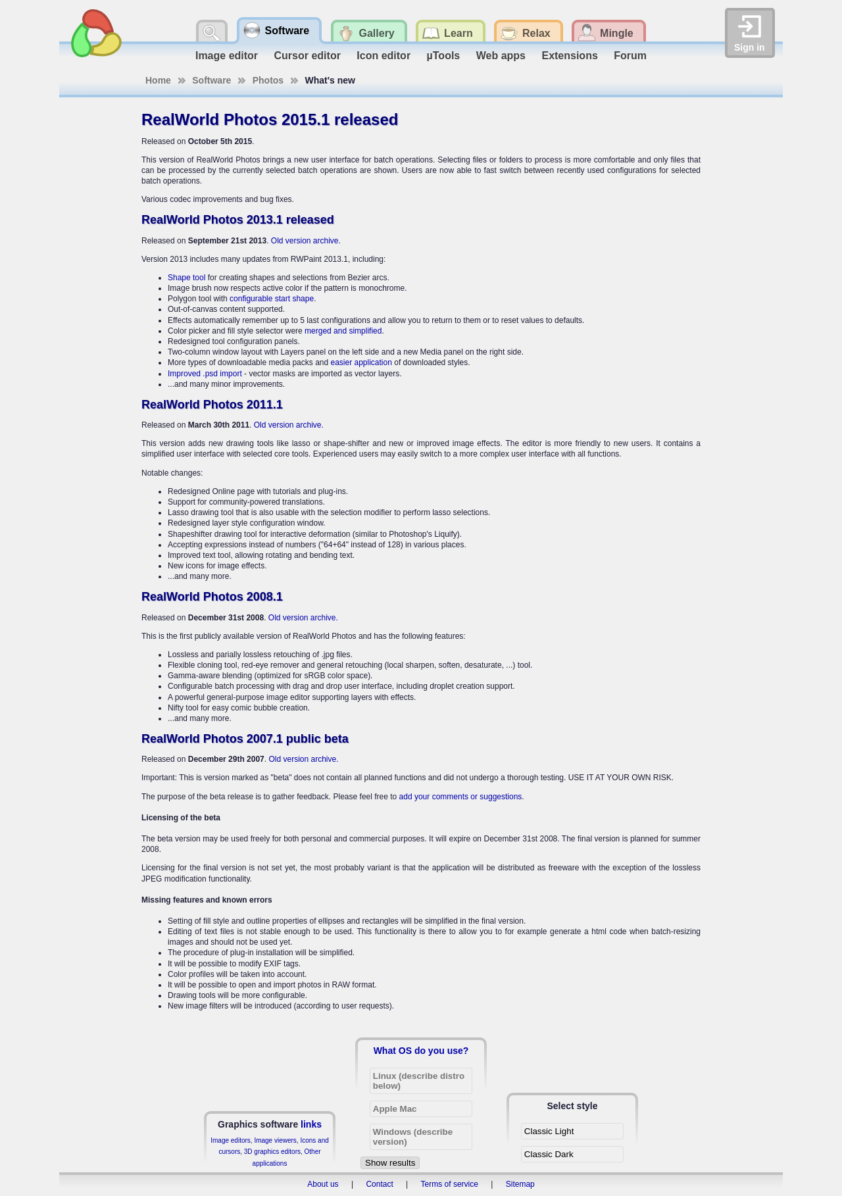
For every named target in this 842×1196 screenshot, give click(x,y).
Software (211, 80)
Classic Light (549, 1131)
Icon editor (383, 55)
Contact (379, 1184)
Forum (630, 55)
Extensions (569, 55)
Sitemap (520, 1184)
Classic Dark (549, 1154)
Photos (268, 80)
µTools (443, 55)
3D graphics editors (272, 1151)
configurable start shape (272, 298)
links (311, 1124)
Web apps (501, 55)
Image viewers (275, 1140)
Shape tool (186, 277)
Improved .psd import (205, 373)
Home (158, 80)
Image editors (230, 1140)
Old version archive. (306, 240)
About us (322, 1184)
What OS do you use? (421, 1050)
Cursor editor (307, 55)
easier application (360, 362)
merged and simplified (343, 331)
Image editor (226, 55)
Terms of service (449, 1184)
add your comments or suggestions (460, 796)
